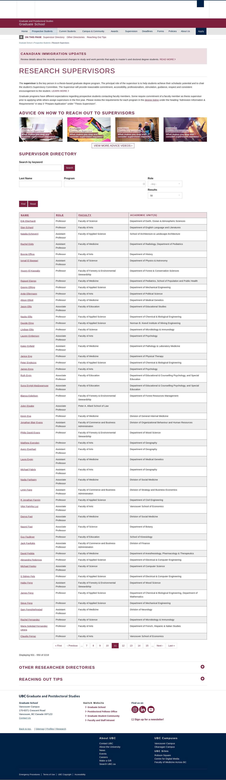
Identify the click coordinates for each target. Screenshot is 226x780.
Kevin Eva (26, 416)
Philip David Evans (30, 432)
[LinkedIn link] (142, 709)
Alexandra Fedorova (31, 559)
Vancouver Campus (164, 743)
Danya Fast (27, 516)
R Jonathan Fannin (30, 500)
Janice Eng (26, 356)
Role (150, 178)
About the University (109, 746)
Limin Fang (26, 489)
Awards (114, 31)
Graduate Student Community (103, 716)
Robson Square (162, 755)
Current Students (67, 31)
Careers (103, 757)
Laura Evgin (27, 459)
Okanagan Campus (164, 746)
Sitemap (40, 729)
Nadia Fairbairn (29, 479)
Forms (160, 31)
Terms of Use (49, 774)
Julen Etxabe (27, 406)
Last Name (25, 178)
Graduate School (25, 43)
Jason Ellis (26, 306)
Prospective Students (42, 31)
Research (61, 729)
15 (148, 645)
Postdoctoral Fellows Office (102, 711)
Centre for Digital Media (166, 758)
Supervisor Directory (53, 37)
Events (103, 753)
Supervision (131, 31)
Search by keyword (31, 162)
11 (116, 645)
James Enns (27, 369)
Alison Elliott (27, 300)
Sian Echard (27, 227)
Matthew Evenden (30, 442)
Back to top (26, 729)
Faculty (85, 215)
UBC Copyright (64, 774)
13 (132, 645)
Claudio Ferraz (28, 636)
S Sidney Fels (28, 576)
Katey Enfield (27, 346)
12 (124, 645)
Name (25, 215)
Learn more (59, 91)
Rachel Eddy (27, 244)
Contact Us (25, 718)
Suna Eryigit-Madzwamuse (34, 385)
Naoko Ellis (26, 316)
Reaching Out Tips (96, 37)
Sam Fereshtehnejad (31, 609)
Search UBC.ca (107, 764)
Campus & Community (93, 31)
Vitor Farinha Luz (29, 506)
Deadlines (147, 31)
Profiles (50, 729)
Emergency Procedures (29, 774)
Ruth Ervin (26, 375)
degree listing (152, 100)
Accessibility (79, 774)
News (102, 750)
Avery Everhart (28, 449)
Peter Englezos (28, 362)
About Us (185, 31)
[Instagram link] (135, 709)
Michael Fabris (28, 469)
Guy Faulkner (28, 536)
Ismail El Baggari (29, 260)
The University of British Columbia (26, 9)
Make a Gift (105, 760)
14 (140, 645)
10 (108, 645)
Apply (201, 31)
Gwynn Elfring (28, 287)
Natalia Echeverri (29, 233)
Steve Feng (27, 603)
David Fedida (27, 553)
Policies (173, 31)
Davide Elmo (27, 323)
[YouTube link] (150, 709)
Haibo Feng (27, 582)
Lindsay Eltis (27, 329)
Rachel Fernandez (30, 619)
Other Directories (76, 37)
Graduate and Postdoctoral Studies (113, 697)
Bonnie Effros (28, 254)
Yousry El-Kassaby (30, 270)
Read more (167, 59)
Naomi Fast (27, 526)
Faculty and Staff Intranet (101, 720)
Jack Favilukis (28, 543)
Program (69, 178)
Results (152, 189)
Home (24, 31)
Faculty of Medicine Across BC (170, 762)
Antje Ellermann (29, 293)
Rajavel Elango (28, 281)
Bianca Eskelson (29, 395)
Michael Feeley (28, 566)
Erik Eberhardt (28, 221)
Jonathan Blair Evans (32, 422)
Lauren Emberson (30, 336)
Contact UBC (106, 743)
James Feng (27, 593)
